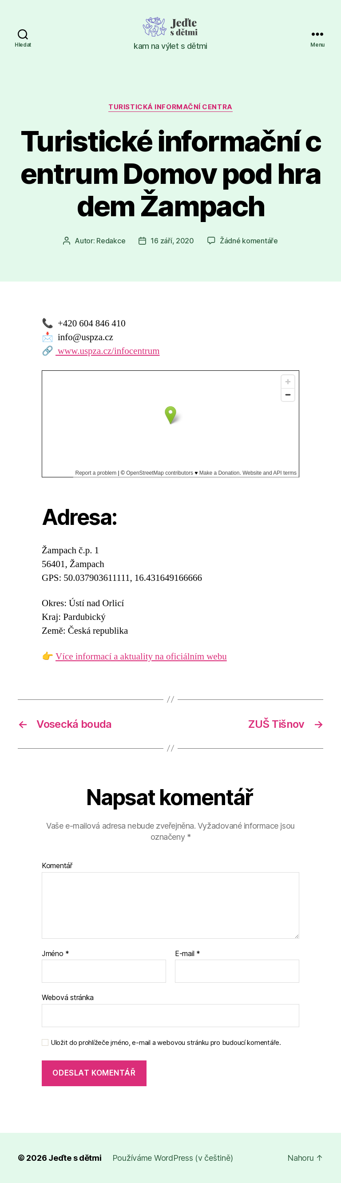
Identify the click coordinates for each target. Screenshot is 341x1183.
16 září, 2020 (172, 240)
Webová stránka (68, 997)
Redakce (110, 240)
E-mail (187, 954)
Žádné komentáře (249, 240)
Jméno (55, 954)
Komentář (57, 866)
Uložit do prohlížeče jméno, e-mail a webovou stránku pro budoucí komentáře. (166, 1043)
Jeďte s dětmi (75, 1158)
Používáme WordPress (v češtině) (172, 1158)
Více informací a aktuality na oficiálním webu (141, 657)
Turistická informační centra (170, 107)
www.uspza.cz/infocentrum (108, 351)
